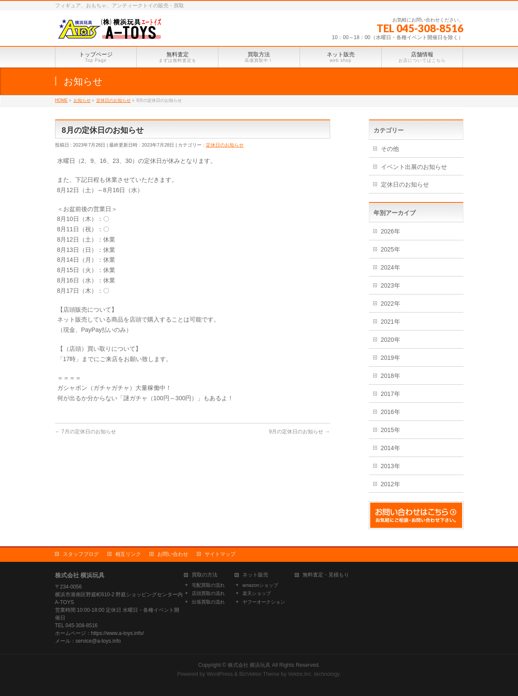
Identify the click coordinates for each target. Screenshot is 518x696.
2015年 (390, 429)
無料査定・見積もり (326, 575)
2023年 (390, 285)
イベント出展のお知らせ (414, 166)
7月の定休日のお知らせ (85, 432)
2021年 (390, 321)
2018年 (390, 375)
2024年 (390, 267)
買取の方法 (205, 575)
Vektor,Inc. (300, 674)
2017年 (390, 393)
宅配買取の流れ (208, 585)
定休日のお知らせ (225, 144)
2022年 (390, 303)
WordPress (220, 674)
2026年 (390, 231)
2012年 (390, 484)
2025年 (390, 249)
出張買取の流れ (208, 601)
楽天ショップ (256, 593)
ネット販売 (255, 575)
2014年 (390, 448)
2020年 (390, 339)
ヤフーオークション (263, 601)
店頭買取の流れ (208, 593)
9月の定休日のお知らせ (299, 432)
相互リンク (128, 554)
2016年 (390, 411)
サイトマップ (220, 554)
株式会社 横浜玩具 (249, 665)
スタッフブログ (81, 554)
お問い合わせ (172, 554)
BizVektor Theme (259, 674)
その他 (390, 148)
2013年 (390, 466)
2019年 (390, 357)
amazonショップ (260, 585)
